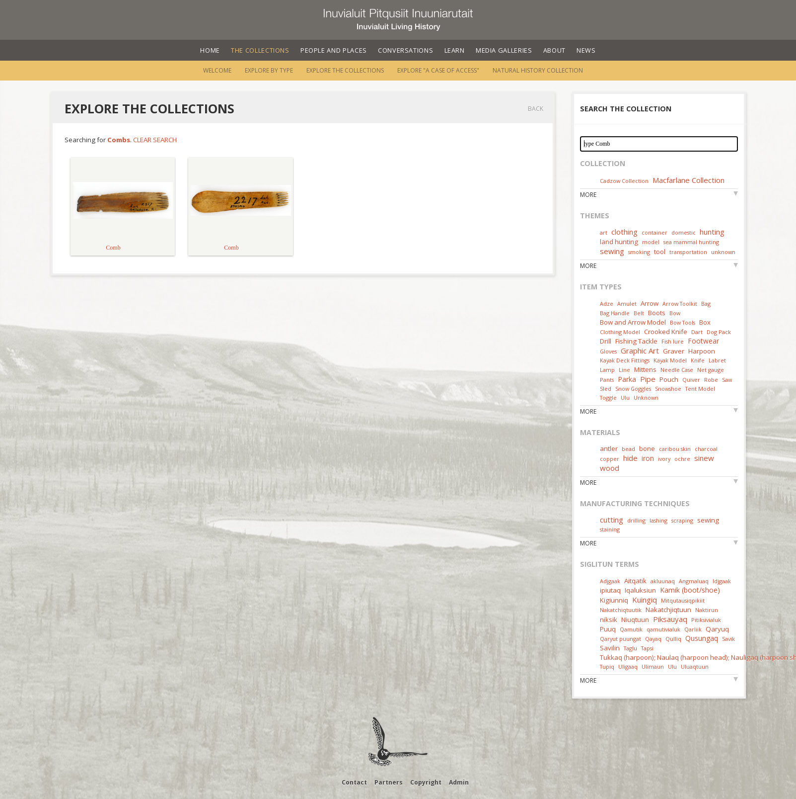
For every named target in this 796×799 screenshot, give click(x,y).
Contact (354, 782)
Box (705, 322)
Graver (673, 351)
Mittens (645, 369)
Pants (607, 379)
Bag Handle (615, 313)
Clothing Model (620, 332)
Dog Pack (719, 332)
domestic (683, 232)
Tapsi (647, 648)
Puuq (608, 628)
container (654, 232)
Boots (656, 312)
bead (628, 448)
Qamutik (631, 629)
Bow (674, 313)
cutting (611, 520)
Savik (728, 638)
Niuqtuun (635, 619)
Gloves (608, 351)
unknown (723, 252)
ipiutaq (610, 590)
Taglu (630, 648)
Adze (606, 303)
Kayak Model (670, 360)
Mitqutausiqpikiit (683, 600)
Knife (698, 360)
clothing (624, 232)
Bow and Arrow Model (633, 322)
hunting (712, 232)
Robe (711, 379)
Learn (454, 50)
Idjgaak (722, 581)
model (650, 242)
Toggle (608, 397)
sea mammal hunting (691, 242)
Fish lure (672, 341)
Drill (605, 341)
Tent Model (700, 388)
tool (659, 251)
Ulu (625, 397)
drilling (636, 520)
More (588, 194)
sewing (612, 251)
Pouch (668, 379)
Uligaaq (628, 666)
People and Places (333, 50)
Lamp (607, 369)
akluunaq (663, 581)
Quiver (691, 379)
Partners (388, 782)
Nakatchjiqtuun (668, 609)
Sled (605, 388)
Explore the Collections (345, 70)
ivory (664, 458)
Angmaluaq (694, 581)
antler (609, 448)
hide (630, 458)
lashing (658, 520)
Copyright (425, 782)
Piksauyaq (670, 619)
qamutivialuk (663, 629)
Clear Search (155, 139)
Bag (706, 303)
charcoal (706, 448)
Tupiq (607, 666)
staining (610, 529)
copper (609, 458)
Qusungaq (701, 638)
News (586, 50)
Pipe (647, 379)
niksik (608, 619)
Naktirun (706, 610)
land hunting (619, 241)
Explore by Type (269, 70)
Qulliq (673, 638)
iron (648, 458)
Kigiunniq (614, 600)
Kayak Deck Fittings (625, 360)
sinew (704, 458)
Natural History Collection (538, 70)
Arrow (649, 303)
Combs (118, 139)
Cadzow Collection (624, 180)
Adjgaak (610, 581)
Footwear (703, 341)
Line (624, 369)
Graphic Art (640, 350)
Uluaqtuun (695, 666)
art (603, 232)
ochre (682, 458)
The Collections (260, 50)
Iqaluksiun (640, 590)
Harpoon (701, 351)
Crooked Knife (665, 331)
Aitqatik (635, 580)
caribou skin (675, 448)
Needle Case (676, 369)
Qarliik (693, 629)
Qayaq (653, 638)
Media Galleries (504, 50)
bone (647, 448)
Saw (727, 379)
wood (609, 468)
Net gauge (710, 369)
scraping (682, 520)
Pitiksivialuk (706, 619)
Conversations (405, 50)
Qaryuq (717, 628)
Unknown (646, 397)
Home (210, 50)
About (554, 50)
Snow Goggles (633, 388)
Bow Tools (682, 322)
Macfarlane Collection (688, 180)
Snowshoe (668, 388)
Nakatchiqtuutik (621, 610)
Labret (717, 360)
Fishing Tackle (636, 341)
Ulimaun (653, 666)
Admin (459, 782)
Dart (697, 332)
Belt (639, 313)
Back (535, 108)
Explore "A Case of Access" (438, 70)
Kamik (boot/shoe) (690, 590)
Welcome (217, 70)
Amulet (627, 303)
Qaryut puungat (620, 638)
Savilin (610, 647)
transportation (688, 252)
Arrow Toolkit (679, 303)
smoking (639, 252)
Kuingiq (644, 600)
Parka (627, 379)
